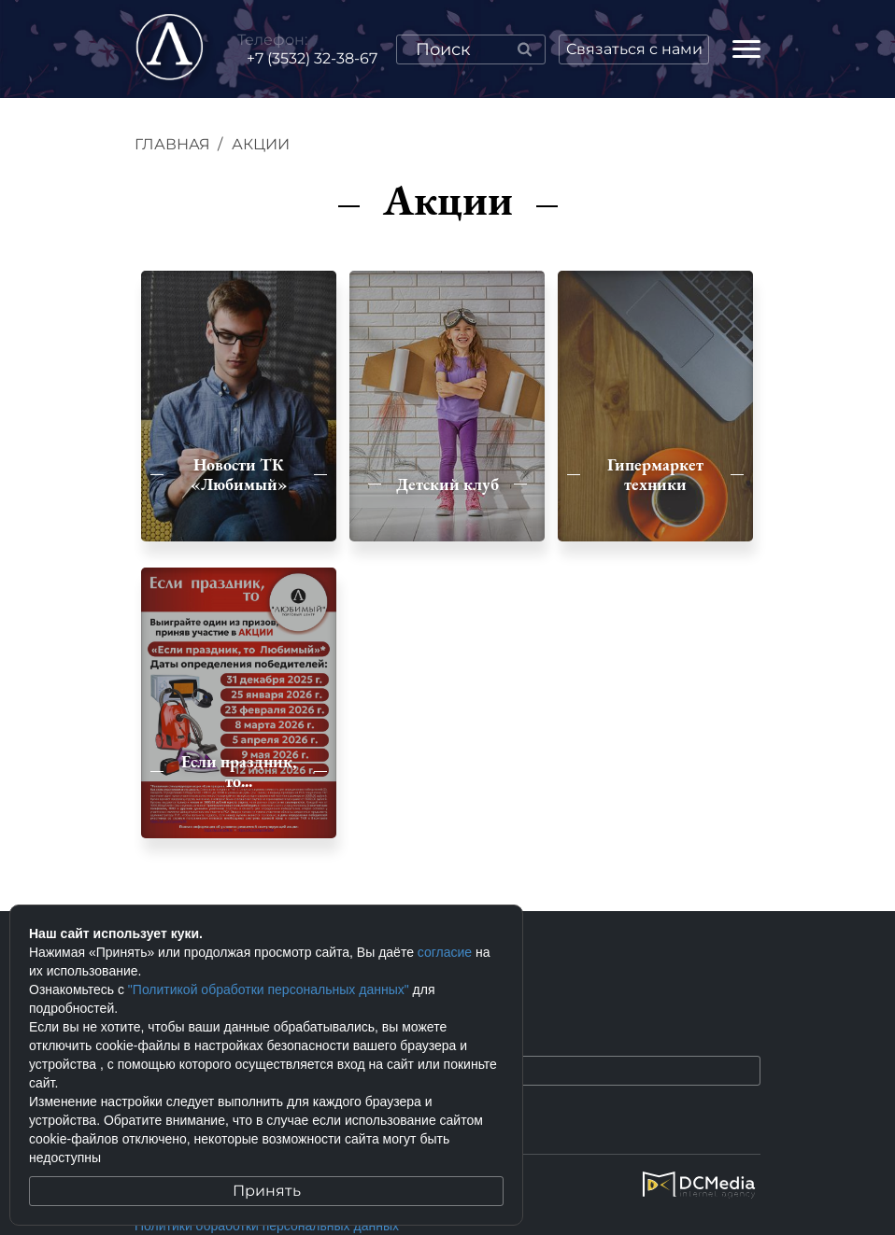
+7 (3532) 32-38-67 (312, 58)
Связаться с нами (634, 49)
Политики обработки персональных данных (267, 1225)
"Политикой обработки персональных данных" (268, 989)
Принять (267, 1191)
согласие (445, 952)
